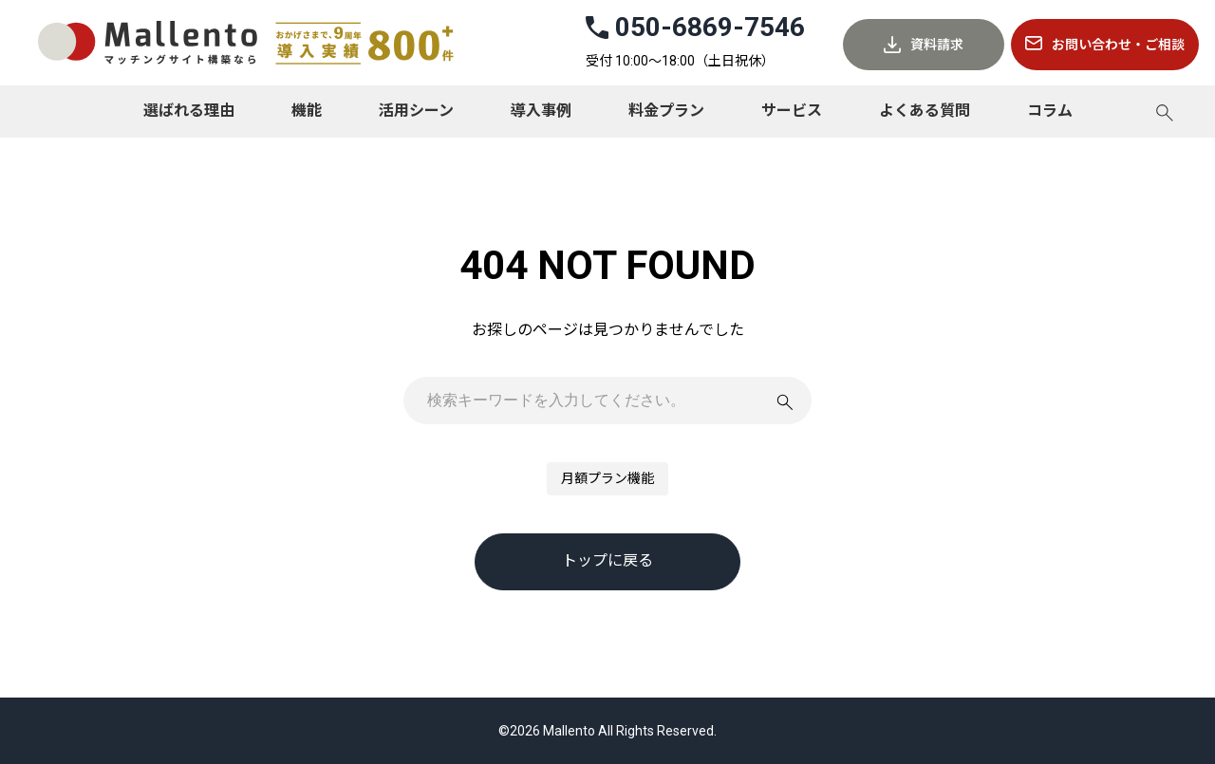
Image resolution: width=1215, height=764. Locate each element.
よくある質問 (924, 111)
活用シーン (416, 111)
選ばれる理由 (188, 111)
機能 (306, 111)
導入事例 (541, 111)
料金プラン (666, 111)
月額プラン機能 (607, 478)
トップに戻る (607, 560)
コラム (1050, 111)
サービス (791, 111)
